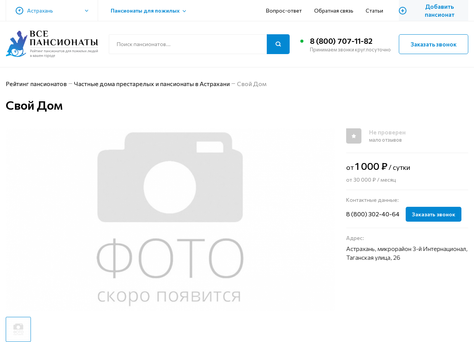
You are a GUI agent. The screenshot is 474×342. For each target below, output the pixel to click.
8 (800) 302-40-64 (373, 213)
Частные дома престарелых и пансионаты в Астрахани (152, 83)
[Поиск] (278, 44)
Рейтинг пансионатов (36, 83)
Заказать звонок (433, 44)
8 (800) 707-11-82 (341, 40)
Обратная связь (333, 10)
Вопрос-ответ (284, 10)
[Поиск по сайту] (199, 44)
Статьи (374, 10)
